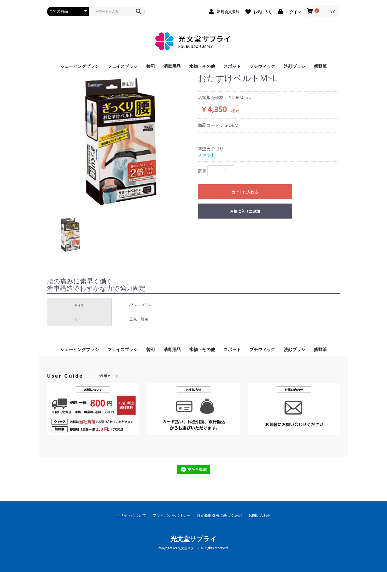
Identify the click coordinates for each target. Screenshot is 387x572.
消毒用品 (172, 66)
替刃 (150, 66)
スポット (232, 66)
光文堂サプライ (193, 538)
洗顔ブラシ (294, 66)
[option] (120, 141)
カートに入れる (245, 192)
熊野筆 (320, 66)
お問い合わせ (259, 515)
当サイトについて (131, 515)
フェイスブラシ (123, 66)
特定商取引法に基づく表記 (219, 515)
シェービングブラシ (79, 66)
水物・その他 (202, 66)
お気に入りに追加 (245, 211)
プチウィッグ (262, 66)
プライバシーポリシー (171, 515)
